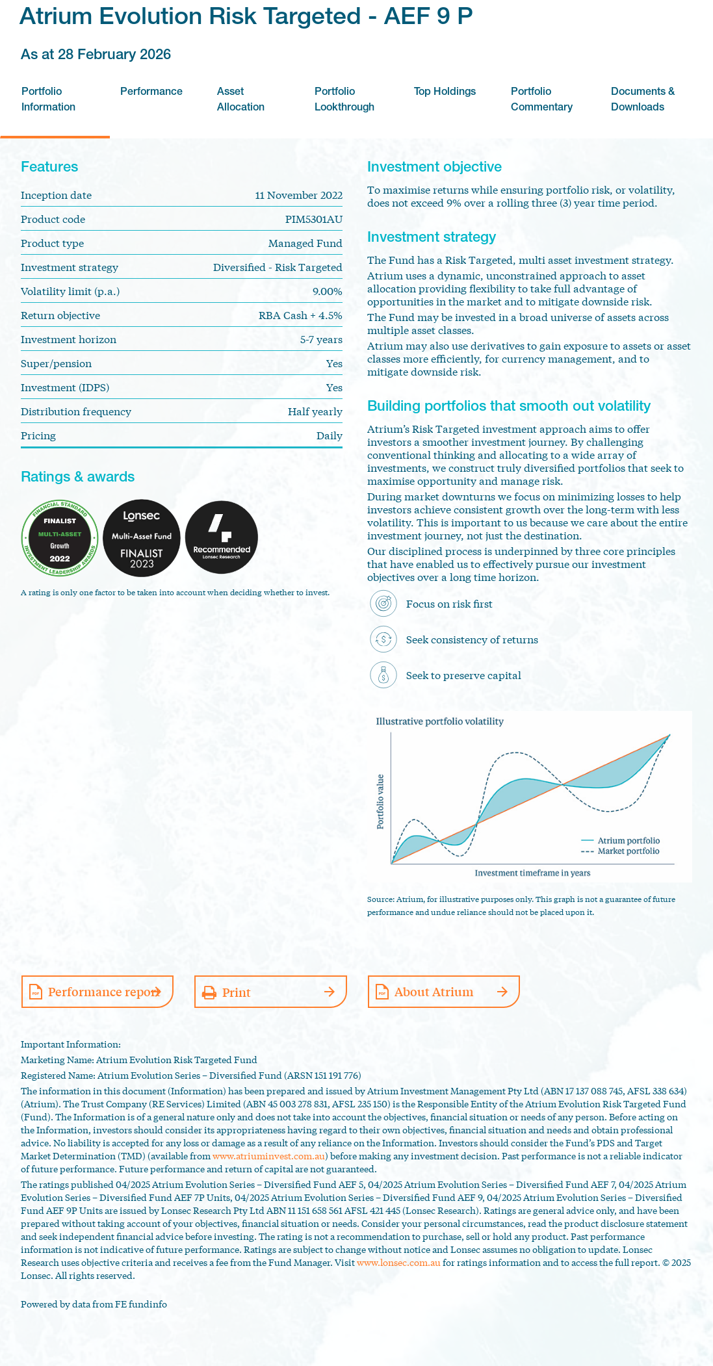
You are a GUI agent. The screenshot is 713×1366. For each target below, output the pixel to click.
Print (236, 992)
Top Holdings (445, 93)
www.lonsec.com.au (399, 1262)
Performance (151, 93)
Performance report (104, 991)
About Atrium (434, 991)
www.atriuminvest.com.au (269, 1155)
